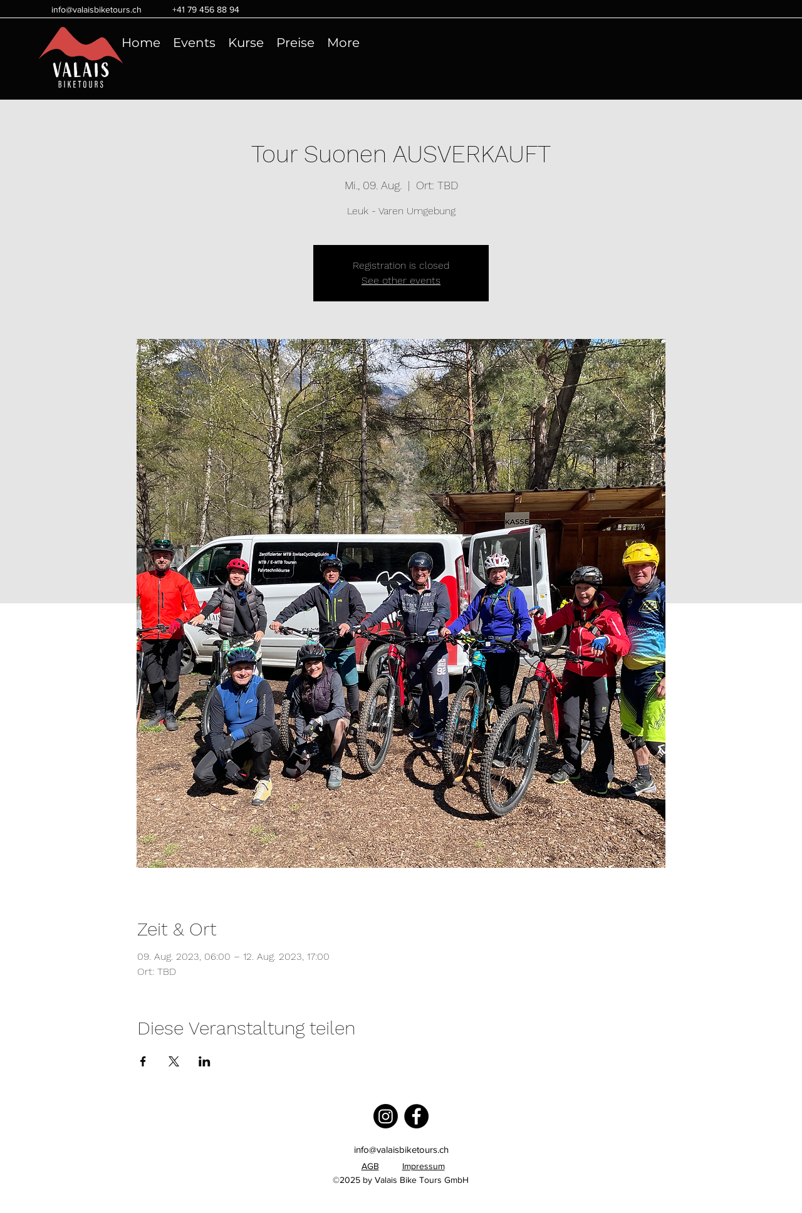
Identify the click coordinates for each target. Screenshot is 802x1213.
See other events (401, 280)
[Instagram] (385, 1116)
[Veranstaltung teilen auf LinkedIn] (205, 1061)
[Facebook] (416, 1116)
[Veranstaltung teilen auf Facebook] (143, 1061)
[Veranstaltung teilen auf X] (174, 1061)
